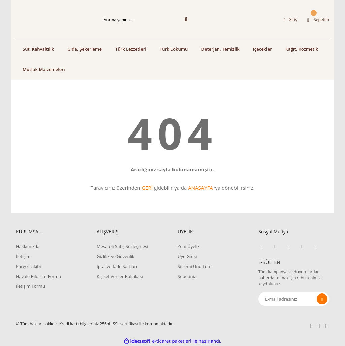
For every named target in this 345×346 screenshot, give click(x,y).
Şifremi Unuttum (195, 266)
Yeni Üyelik (189, 246)
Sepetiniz (187, 276)
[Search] (145, 19)
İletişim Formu (30, 286)
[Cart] (318, 19)
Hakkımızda (27, 246)
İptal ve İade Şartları (117, 266)
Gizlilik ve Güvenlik (115, 256)
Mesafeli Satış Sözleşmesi (122, 246)
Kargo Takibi (28, 266)
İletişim (23, 256)
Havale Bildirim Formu (38, 276)
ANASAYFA (200, 187)
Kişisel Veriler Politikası (120, 276)
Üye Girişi (187, 256)
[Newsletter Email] (293, 299)
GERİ (147, 187)
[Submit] (322, 298)
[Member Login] (290, 19)
